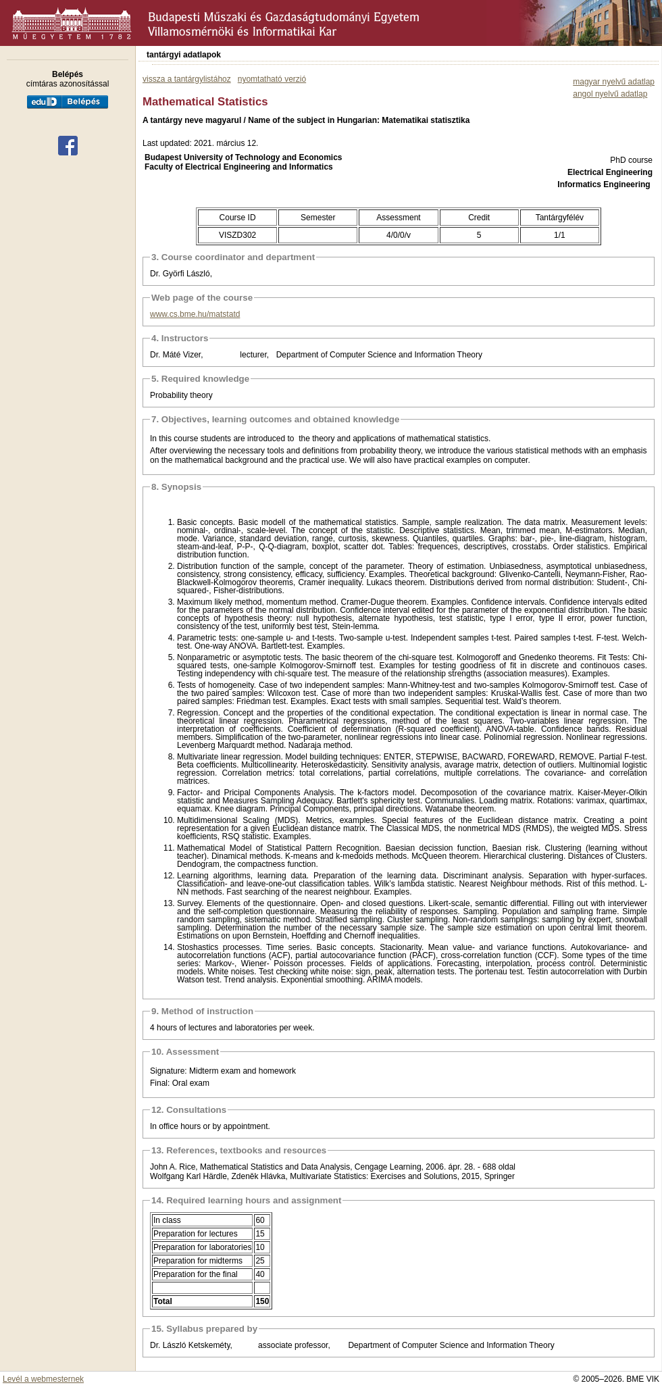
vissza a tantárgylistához (187, 79)
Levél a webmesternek (43, 1379)
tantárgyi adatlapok (184, 54)
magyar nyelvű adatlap (614, 81)
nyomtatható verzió (272, 79)
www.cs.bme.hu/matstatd (195, 314)
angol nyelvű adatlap (610, 94)
